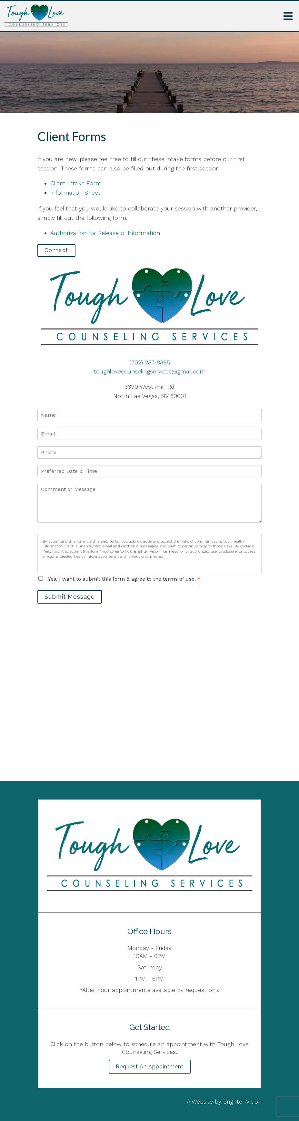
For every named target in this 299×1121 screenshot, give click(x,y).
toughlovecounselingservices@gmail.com (149, 371)
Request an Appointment (150, 1067)
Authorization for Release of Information (105, 232)
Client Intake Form (75, 183)
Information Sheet (75, 192)
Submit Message (70, 596)
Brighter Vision (242, 1101)
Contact (56, 250)
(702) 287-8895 (149, 362)
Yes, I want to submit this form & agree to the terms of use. (124, 579)
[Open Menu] (288, 16)
